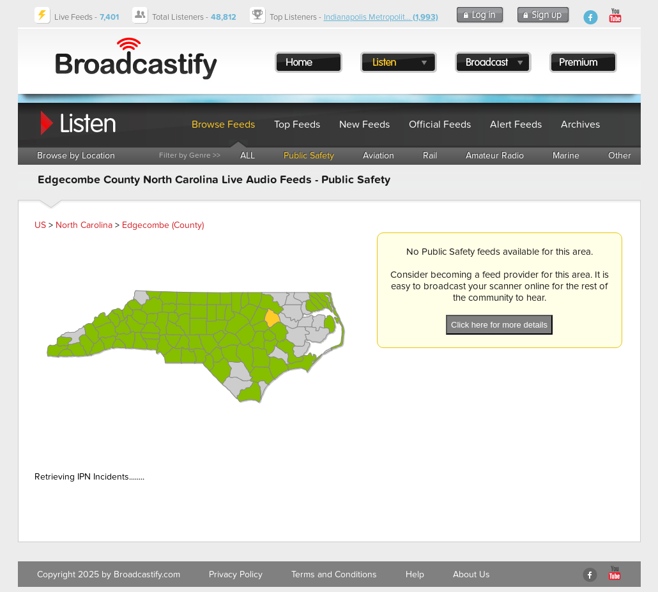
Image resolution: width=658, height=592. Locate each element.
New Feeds (364, 124)
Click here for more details (499, 325)
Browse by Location (76, 155)
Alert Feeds (516, 124)
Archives (580, 124)
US (40, 225)
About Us (471, 574)
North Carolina (84, 225)
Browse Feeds (223, 124)
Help (415, 574)
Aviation (378, 155)
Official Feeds (440, 124)
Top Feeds (297, 124)
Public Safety (309, 155)
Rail (430, 155)
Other (619, 155)
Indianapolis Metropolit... (381, 17)
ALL (247, 155)
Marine (566, 155)
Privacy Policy (236, 574)
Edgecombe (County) (163, 225)
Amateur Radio (495, 155)
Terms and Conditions (334, 574)
